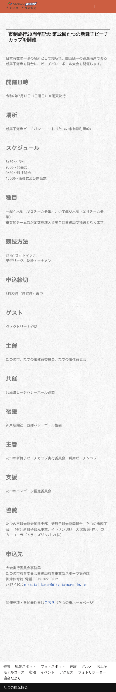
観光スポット (25, 666)
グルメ (87, 666)
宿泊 (32, 672)
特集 (6, 666)
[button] (95, 6)
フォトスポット (53, 666)
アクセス (66, 672)
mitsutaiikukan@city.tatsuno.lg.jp (55, 584)
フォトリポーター (92, 672)
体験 (73, 666)
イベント (48, 672)
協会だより (12, 678)
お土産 (102, 666)
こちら (49, 602)
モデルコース (13, 672)
